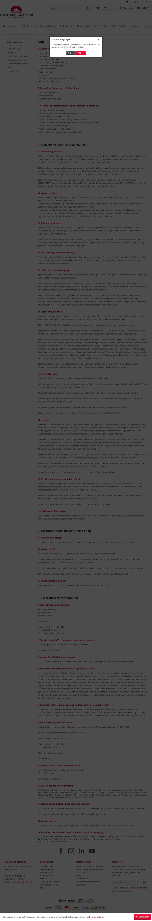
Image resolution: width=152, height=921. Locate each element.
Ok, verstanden (142, 917)
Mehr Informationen (95, 917)
